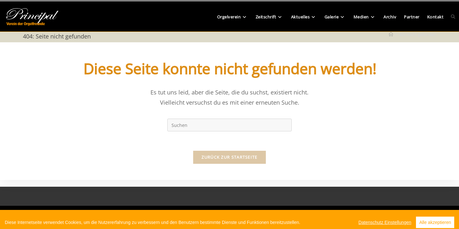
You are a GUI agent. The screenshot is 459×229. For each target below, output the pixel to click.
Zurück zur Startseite (229, 157)
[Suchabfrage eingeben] (229, 125)
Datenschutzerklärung (235, 214)
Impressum (270, 214)
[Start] (391, 34)
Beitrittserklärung (194, 214)
